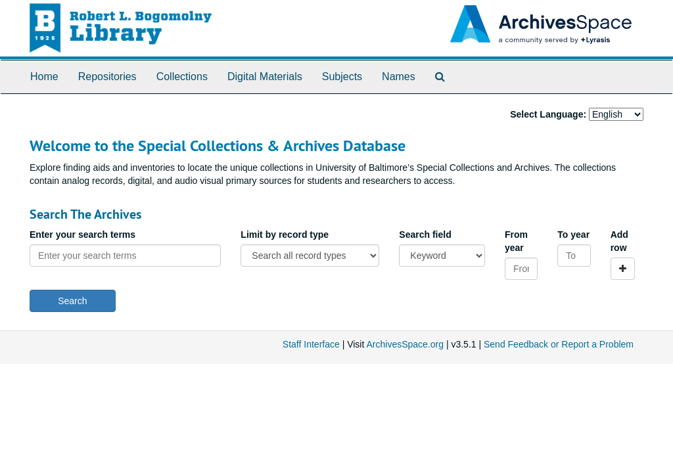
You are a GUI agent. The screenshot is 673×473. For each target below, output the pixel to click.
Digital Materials (264, 76)
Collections (182, 76)
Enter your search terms (82, 234)
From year (516, 241)
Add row (619, 241)
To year (573, 234)
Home (44, 76)
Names (398, 76)
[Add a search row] (623, 269)
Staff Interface (311, 344)
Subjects (342, 76)
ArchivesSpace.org (405, 344)
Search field (425, 234)
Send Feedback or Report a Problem (559, 344)
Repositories (107, 76)
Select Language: (548, 114)
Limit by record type (285, 234)
